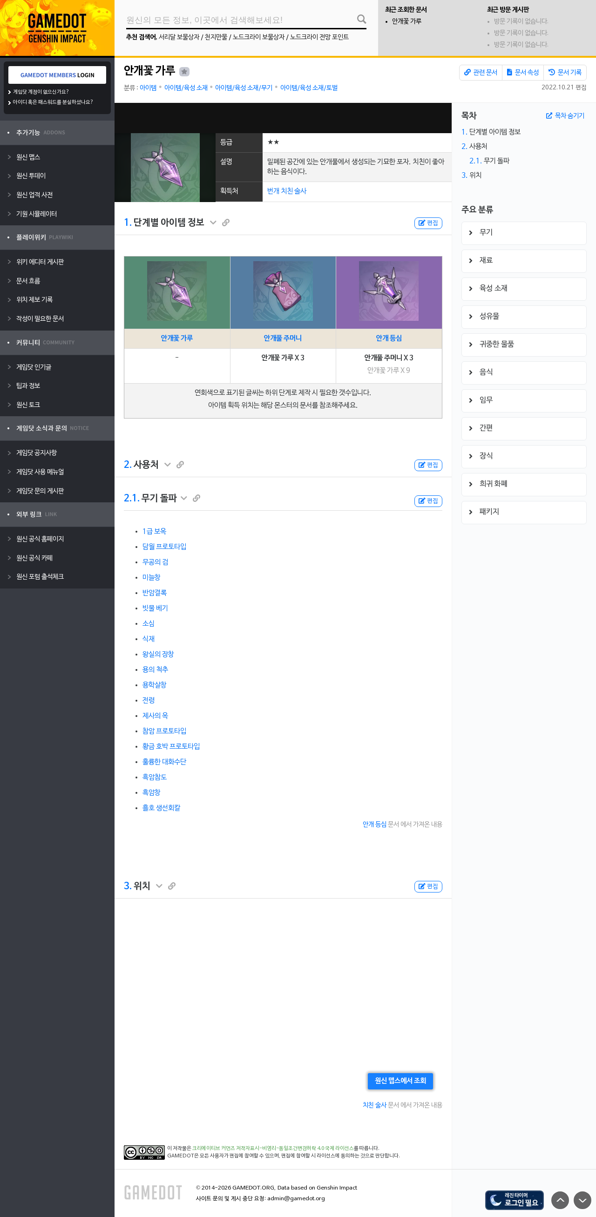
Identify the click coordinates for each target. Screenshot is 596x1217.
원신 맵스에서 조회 (400, 1081)
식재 (148, 639)
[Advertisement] (283, 118)
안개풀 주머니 (283, 338)
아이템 (148, 88)
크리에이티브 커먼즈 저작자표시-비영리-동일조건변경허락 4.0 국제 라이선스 (273, 1148)
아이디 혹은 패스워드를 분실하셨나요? (53, 102)
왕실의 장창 (158, 654)
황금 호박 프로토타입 (171, 746)
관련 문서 (480, 72)
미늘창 (151, 577)
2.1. (132, 499)
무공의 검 (155, 562)
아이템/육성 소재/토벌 (309, 88)
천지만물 (216, 37)
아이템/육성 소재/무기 (243, 88)
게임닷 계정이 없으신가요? (41, 92)
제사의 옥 (155, 716)
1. (128, 223)
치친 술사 (374, 1105)
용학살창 (154, 685)
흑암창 (151, 793)
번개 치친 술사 (286, 191)
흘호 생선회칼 (161, 808)
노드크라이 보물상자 (258, 37)
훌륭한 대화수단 (164, 762)
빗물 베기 (155, 608)
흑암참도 (154, 777)
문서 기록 (565, 72)
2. (128, 465)
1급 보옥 (154, 531)
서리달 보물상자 (179, 37)
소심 (148, 624)
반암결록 (154, 593)
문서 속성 (523, 72)
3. (128, 886)
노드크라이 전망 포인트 (319, 37)
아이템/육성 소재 (186, 88)
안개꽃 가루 (406, 21)
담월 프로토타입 (164, 547)
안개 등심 (389, 338)
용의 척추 (155, 670)
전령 (148, 700)
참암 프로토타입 (164, 731)
